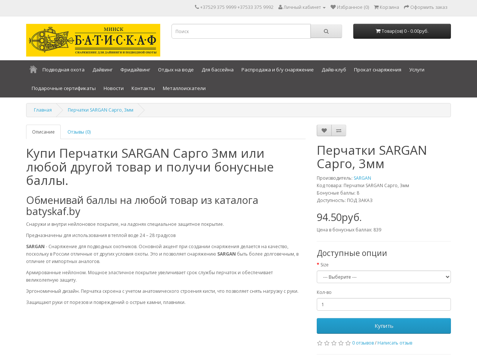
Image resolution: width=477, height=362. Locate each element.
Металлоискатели (184, 88)
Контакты (143, 88)
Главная (43, 110)
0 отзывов (363, 343)
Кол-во (324, 292)
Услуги (416, 69)
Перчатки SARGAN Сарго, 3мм (100, 110)
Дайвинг (102, 69)
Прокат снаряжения (377, 69)
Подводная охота (63, 69)
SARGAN (362, 178)
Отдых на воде (176, 69)
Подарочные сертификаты (64, 88)
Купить (384, 325)
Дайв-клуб (334, 69)
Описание (43, 132)
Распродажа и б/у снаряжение (277, 69)
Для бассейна (218, 69)
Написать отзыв (395, 343)
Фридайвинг (135, 69)
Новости (114, 88)
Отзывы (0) (79, 132)
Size (324, 265)
